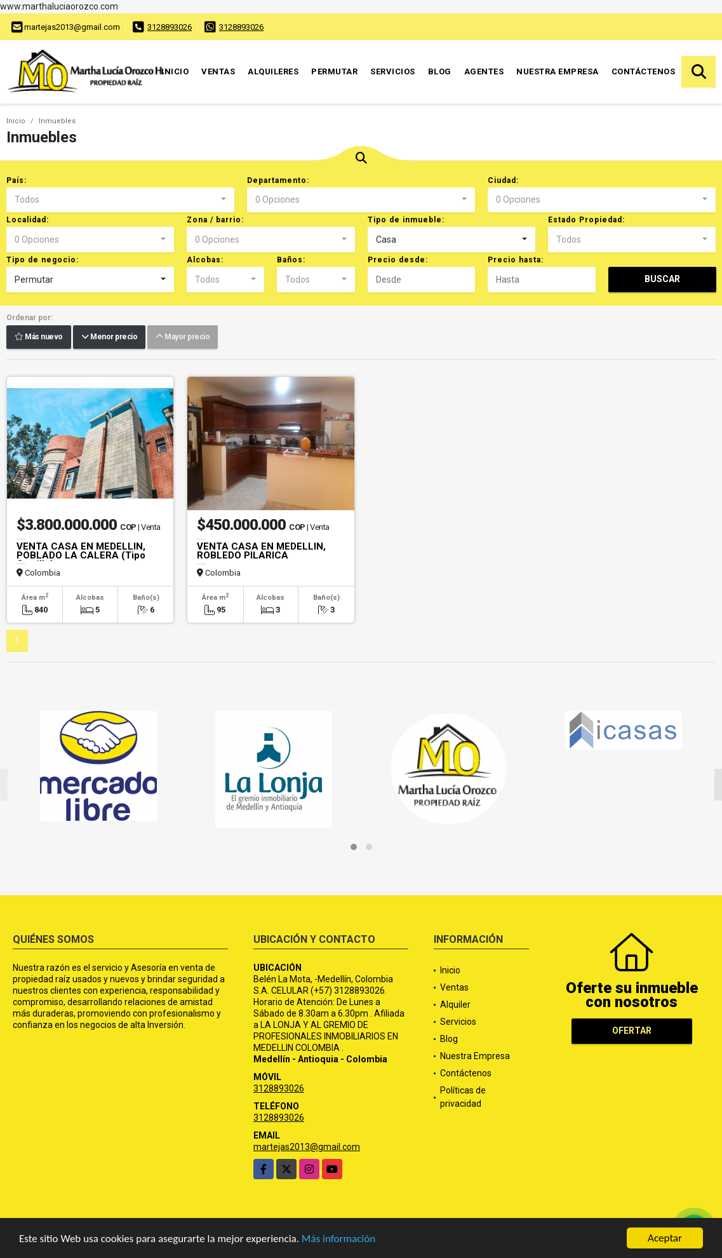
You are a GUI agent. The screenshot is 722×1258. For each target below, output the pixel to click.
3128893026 (169, 27)
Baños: (291, 259)
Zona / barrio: (215, 219)
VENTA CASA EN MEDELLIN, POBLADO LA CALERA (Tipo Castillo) (81, 555)
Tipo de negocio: (42, 259)
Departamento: (278, 180)
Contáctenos (644, 71)
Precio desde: (398, 259)
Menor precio (109, 337)
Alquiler (455, 1004)
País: (16, 180)
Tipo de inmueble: (406, 219)
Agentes (484, 71)
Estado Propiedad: (586, 219)
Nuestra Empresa (557, 71)
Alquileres (273, 71)
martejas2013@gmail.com (306, 1147)
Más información (338, 1239)
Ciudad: (503, 180)
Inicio (175, 71)
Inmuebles (57, 121)
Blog (439, 71)
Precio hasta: (516, 259)
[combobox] (120, 200)
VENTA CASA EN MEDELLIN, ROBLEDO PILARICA (261, 551)
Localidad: (27, 219)
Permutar (334, 71)
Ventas (218, 71)
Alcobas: (205, 259)
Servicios (392, 71)
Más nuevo (39, 337)
